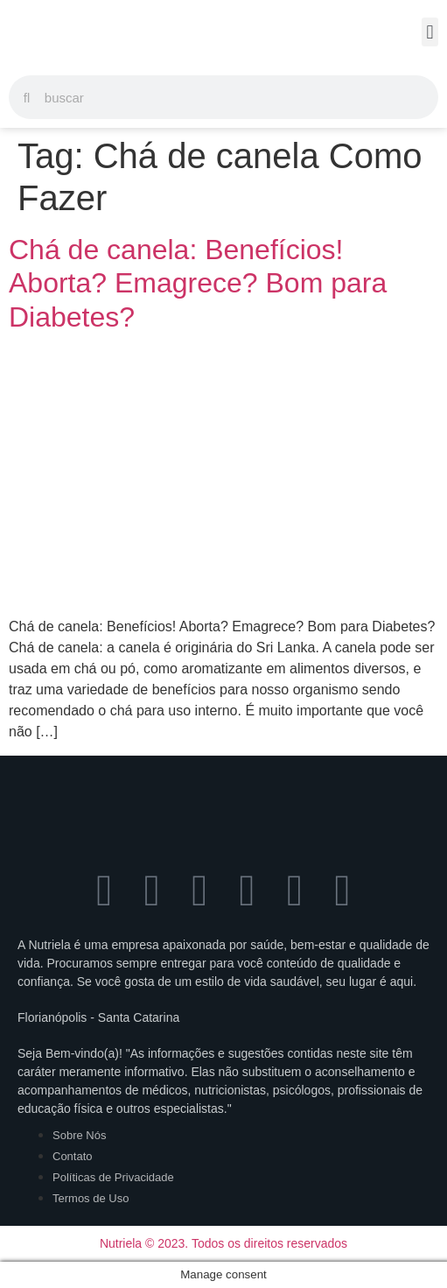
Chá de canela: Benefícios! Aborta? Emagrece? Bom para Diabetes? (198, 283)
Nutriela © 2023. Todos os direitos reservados (223, 1243)
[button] (430, 32)
